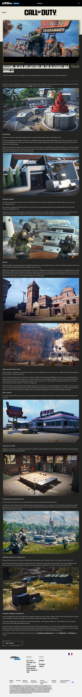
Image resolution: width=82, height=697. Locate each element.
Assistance (18, 680)
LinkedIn (41, 666)
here (31, 86)
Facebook (41, 660)
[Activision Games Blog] (11, 3)
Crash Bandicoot (31, 668)
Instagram (42, 664)
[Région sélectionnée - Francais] (70, 654)
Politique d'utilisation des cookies (43, 682)
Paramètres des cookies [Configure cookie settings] (54, 681)
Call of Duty (29, 660)
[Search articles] (79, 3)
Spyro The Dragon (31, 666)
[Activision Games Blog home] (15, 658)
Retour (3, 12)
